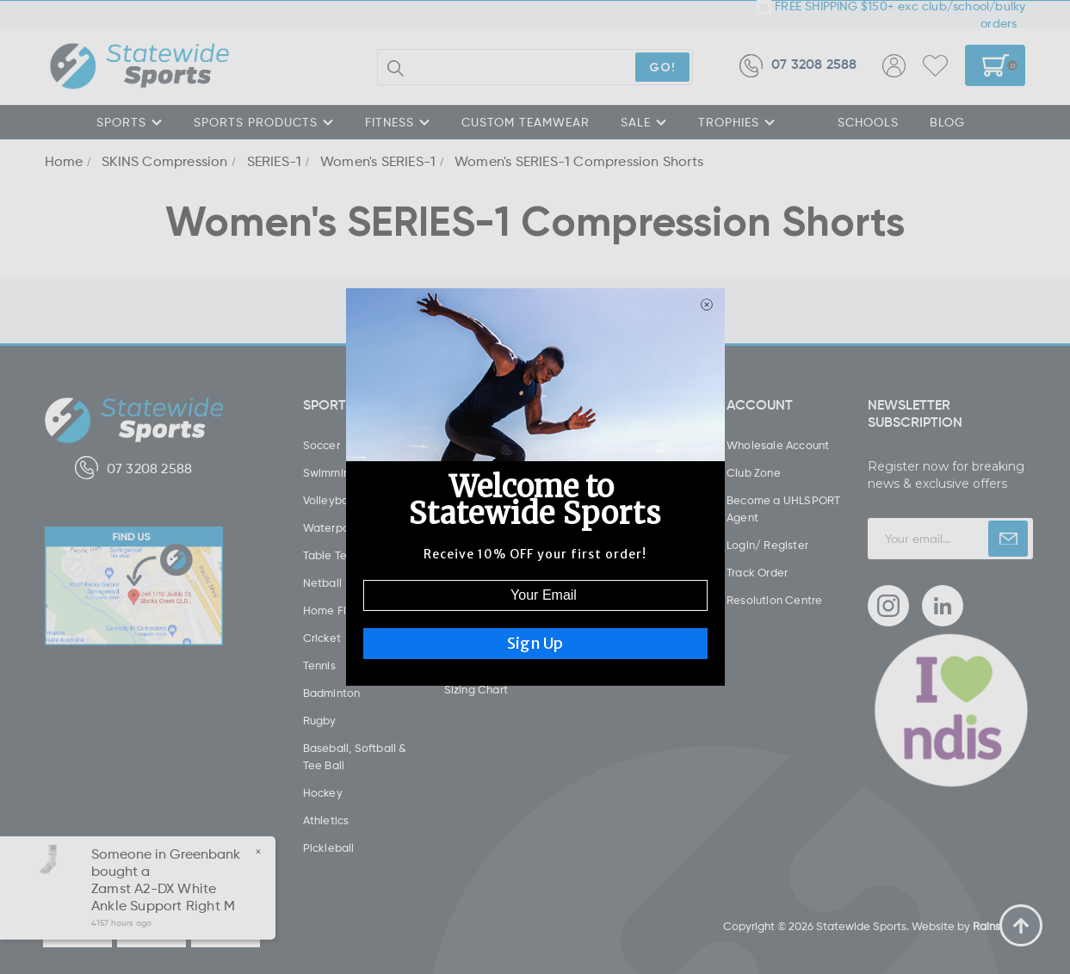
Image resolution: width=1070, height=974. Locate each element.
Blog (947, 121)
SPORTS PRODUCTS (264, 121)
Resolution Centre (774, 600)
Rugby (320, 720)
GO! (662, 66)
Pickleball (329, 847)
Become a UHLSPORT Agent (783, 508)
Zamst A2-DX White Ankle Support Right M (162, 896)
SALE (644, 121)
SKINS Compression (164, 161)
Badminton (332, 693)
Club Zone (754, 472)
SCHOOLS (868, 121)
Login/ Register (767, 545)
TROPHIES (737, 121)
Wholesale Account (778, 445)
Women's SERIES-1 (378, 161)
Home (64, 161)
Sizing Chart (476, 689)
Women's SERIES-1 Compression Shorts (579, 161)
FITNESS (397, 121)
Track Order (757, 572)
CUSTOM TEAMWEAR (525, 121)
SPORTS (129, 121)
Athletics (326, 820)
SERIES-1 (274, 161)
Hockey (323, 792)
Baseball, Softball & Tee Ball (355, 756)
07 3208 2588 (798, 65)
